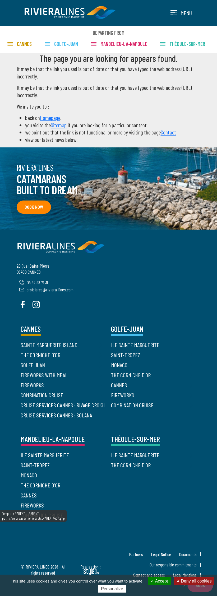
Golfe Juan (33, 364)
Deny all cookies (194, 581)
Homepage (50, 117)
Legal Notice (161, 554)
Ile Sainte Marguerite (135, 344)
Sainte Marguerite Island (49, 344)
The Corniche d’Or (40, 354)
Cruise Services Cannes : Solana (56, 415)
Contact (168, 132)
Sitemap (59, 125)
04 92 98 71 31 (33, 282)
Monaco (119, 364)
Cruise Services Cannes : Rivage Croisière (63, 405)
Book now (33, 207)
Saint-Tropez (125, 354)
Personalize (112, 588)
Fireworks (32, 384)
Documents (188, 554)
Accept (159, 581)
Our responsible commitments (173, 564)
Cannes (119, 384)
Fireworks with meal (44, 374)
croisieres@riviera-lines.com (46, 289)
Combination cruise (42, 395)
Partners (136, 554)
